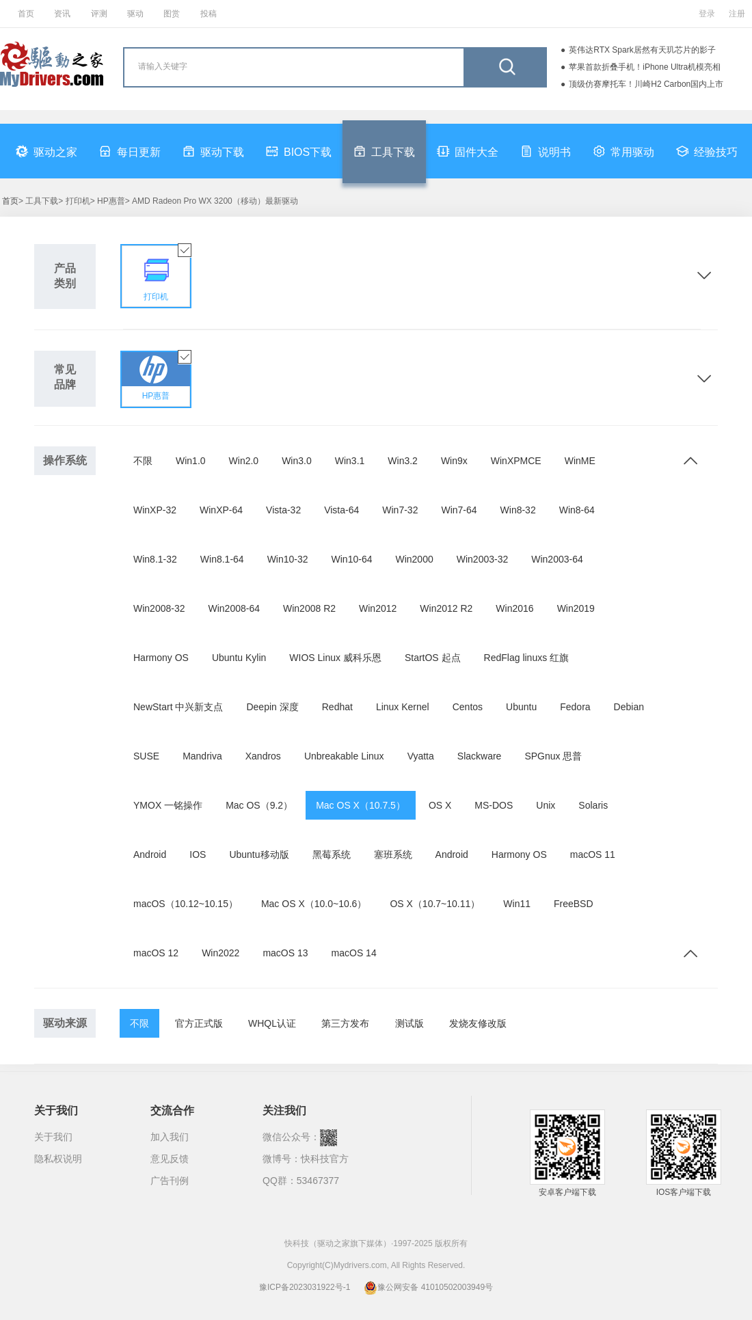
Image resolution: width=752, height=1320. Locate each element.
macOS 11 (592, 854)
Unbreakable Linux (344, 756)
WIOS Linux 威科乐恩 (335, 657)
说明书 (545, 151)
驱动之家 (46, 151)
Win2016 (514, 608)
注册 (737, 13)
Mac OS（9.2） (259, 805)
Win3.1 (350, 460)
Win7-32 (400, 509)
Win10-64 (352, 559)
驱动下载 (213, 151)
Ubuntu (521, 706)
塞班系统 (393, 854)
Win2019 (576, 608)
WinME (580, 460)
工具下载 (384, 151)
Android (149, 854)
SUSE (146, 756)
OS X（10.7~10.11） (435, 903)
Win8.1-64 (222, 559)
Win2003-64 (557, 559)
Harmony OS (161, 657)
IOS (197, 854)
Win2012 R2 (446, 608)
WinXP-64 (221, 509)
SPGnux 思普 (553, 756)
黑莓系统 (331, 854)
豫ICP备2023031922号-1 (304, 1287)
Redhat (337, 706)
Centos (468, 706)
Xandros (263, 756)
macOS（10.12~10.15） (185, 903)
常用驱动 (623, 151)
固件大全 (467, 151)
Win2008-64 (234, 608)
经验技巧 (707, 151)
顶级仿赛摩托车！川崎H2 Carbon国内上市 (646, 84)
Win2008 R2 (309, 608)
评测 (99, 13)
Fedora (575, 706)
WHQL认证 (272, 1023)
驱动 (135, 13)
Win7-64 (458, 509)
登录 (707, 13)
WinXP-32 (154, 509)
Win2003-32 (483, 559)
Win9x (454, 460)
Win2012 (378, 608)
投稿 (208, 13)
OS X (440, 805)
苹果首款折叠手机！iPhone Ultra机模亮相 (645, 67)
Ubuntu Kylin (239, 657)
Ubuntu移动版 (258, 854)
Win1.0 (191, 460)
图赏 (171, 13)
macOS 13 (285, 952)
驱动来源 (65, 1023)
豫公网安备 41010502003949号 (428, 1287)
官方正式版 (199, 1023)
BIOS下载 (299, 151)
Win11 (517, 903)
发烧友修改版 (478, 1023)
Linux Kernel (402, 706)
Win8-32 (518, 509)
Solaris (593, 805)
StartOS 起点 (433, 657)
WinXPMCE (516, 460)
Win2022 (220, 952)
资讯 (62, 13)
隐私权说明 (58, 1158)
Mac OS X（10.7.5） (360, 805)
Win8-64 (577, 509)
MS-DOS (493, 805)
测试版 (409, 1023)
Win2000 (414, 559)
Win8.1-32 (155, 559)
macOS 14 (354, 952)
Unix (545, 805)
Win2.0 (244, 460)
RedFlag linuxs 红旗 (526, 657)
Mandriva (202, 756)
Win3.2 (403, 460)
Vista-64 (341, 509)
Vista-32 (283, 509)
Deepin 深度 (272, 706)
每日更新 (130, 151)
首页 (26, 13)
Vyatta (420, 756)
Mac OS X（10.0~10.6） (313, 903)
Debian (629, 706)
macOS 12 (155, 952)
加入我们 (169, 1136)
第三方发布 (345, 1023)
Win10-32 (287, 559)
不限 (142, 460)
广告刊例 (169, 1180)
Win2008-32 (159, 608)
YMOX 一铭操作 (167, 805)
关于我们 (53, 1136)
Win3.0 (297, 460)
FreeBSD (573, 903)
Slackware (479, 756)
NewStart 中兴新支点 (178, 706)
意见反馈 (169, 1158)
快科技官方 (325, 1158)
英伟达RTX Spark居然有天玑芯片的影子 (642, 50)
